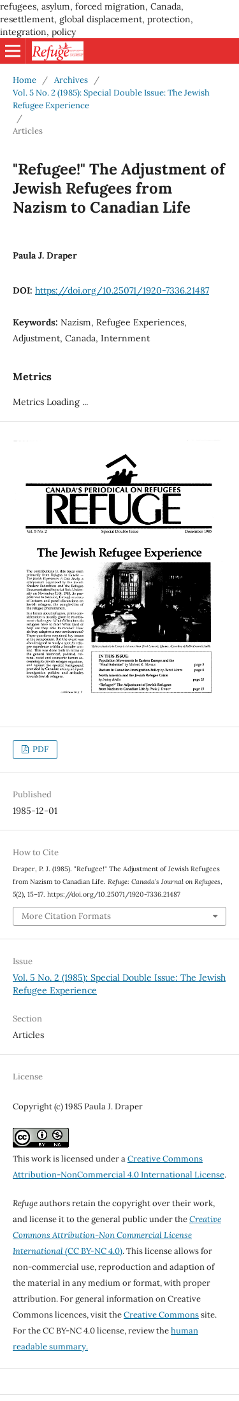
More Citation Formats (66, 916)
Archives (71, 80)
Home (24, 80)
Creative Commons (161, 1314)
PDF (39, 749)
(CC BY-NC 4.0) (117, 1235)
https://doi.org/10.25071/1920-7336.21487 (122, 290)
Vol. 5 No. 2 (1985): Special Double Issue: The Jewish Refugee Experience (111, 99)
